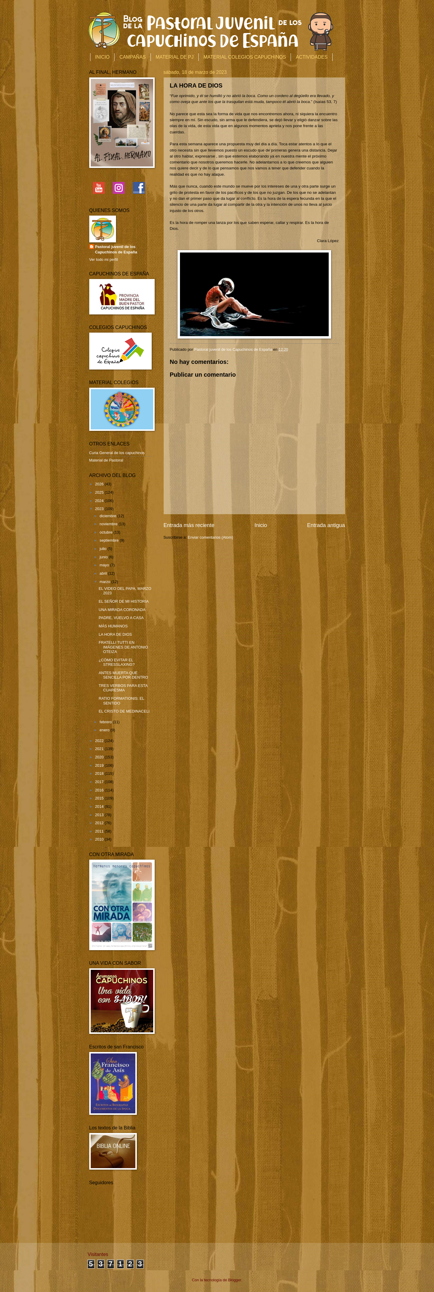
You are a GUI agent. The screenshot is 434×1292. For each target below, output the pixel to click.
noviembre (109, 524)
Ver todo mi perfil (103, 259)
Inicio (260, 525)
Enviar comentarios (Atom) (210, 537)
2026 (99, 484)
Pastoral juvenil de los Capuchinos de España (116, 249)
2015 (99, 798)
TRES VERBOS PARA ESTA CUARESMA (123, 687)
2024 (99, 500)
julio (103, 548)
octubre (107, 532)
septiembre (110, 540)
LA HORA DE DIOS (115, 634)
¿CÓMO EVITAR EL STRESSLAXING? (117, 662)
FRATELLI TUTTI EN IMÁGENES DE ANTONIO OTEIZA (123, 647)
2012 (99, 823)
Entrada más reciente (189, 525)
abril (104, 573)
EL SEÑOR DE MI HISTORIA (124, 601)
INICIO (102, 57)
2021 (99, 748)
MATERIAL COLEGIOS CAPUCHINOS (244, 57)
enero (105, 730)
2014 (99, 806)
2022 (99, 740)
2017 (99, 782)
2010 (99, 839)
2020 (99, 757)
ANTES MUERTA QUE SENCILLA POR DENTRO (123, 675)
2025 (99, 492)
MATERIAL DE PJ (175, 57)
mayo (105, 565)
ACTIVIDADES (312, 57)
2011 (99, 831)
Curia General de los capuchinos (117, 453)
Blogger (234, 1280)
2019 (99, 765)
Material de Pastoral (106, 460)
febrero (106, 722)
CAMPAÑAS (132, 57)
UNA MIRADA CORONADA (122, 609)
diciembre (108, 516)
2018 (99, 773)
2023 (99, 508)
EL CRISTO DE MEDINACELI (124, 711)
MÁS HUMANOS (113, 626)
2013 (99, 815)
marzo (105, 581)
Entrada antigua (326, 525)
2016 (99, 790)
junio (104, 557)
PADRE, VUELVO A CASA (121, 617)
